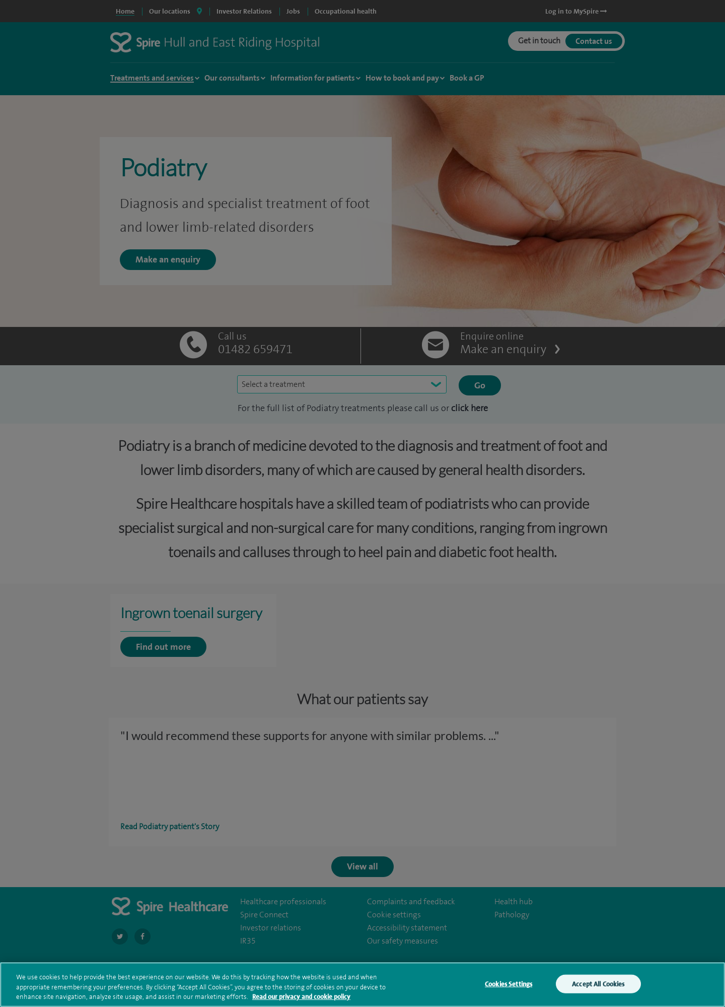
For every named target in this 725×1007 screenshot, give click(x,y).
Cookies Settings (508, 989)
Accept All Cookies (598, 989)
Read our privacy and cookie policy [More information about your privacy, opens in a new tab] (301, 1002)
